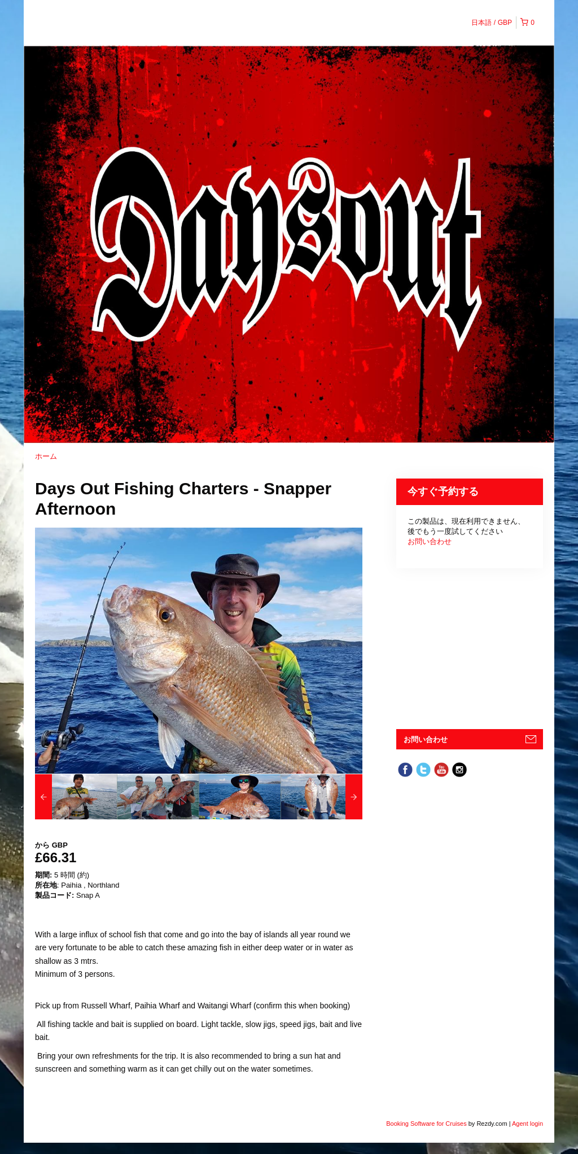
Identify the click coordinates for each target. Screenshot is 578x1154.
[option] (76, 796)
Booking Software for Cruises (427, 1123)
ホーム (46, 456)
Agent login (527, 1123)
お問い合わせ (430, 541)
